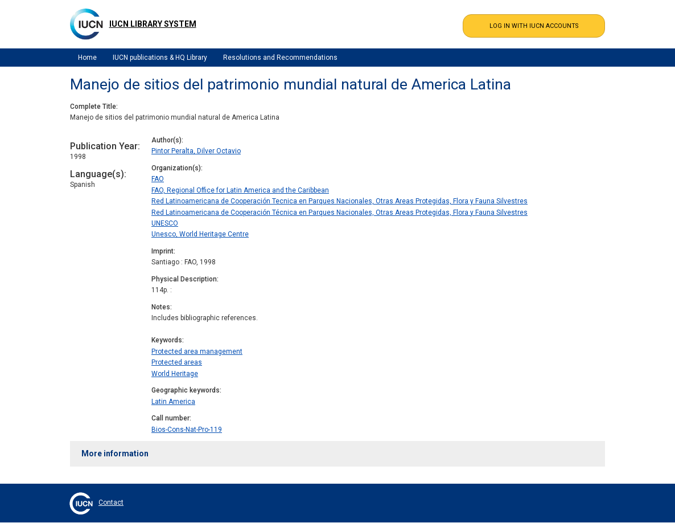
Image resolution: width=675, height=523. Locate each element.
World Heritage (174, 374)
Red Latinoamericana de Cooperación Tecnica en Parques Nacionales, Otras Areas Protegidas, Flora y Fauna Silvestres (339, 201)
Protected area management (196, 352)
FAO (157, 179)
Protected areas (176, 362)
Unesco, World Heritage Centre (200, 234)
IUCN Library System (152, 23)
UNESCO (164, 223)
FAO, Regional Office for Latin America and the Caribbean (240, 190)
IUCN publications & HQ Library (160, 58)
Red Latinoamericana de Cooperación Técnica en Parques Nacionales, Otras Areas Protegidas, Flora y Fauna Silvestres (339, 212)
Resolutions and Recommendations (280, 58)
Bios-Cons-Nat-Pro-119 (186, 430)
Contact (111, 502)
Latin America (173, 402)
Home (87, 58)
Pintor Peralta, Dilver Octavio (196, 151)
